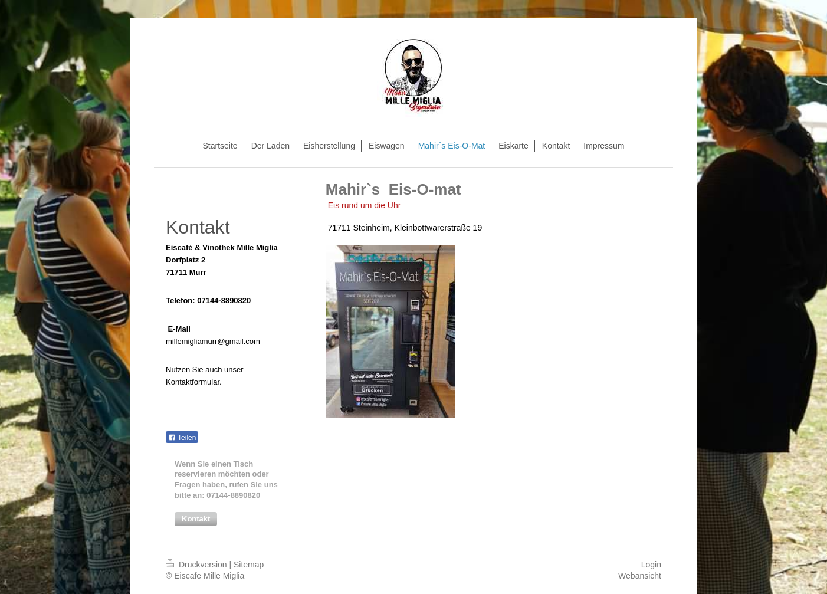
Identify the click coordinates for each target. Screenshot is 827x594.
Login (651, 564)
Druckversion (197, 564)
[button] (196, 519)
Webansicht (639, 575)
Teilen (182, 438)
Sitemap (249, 564)
